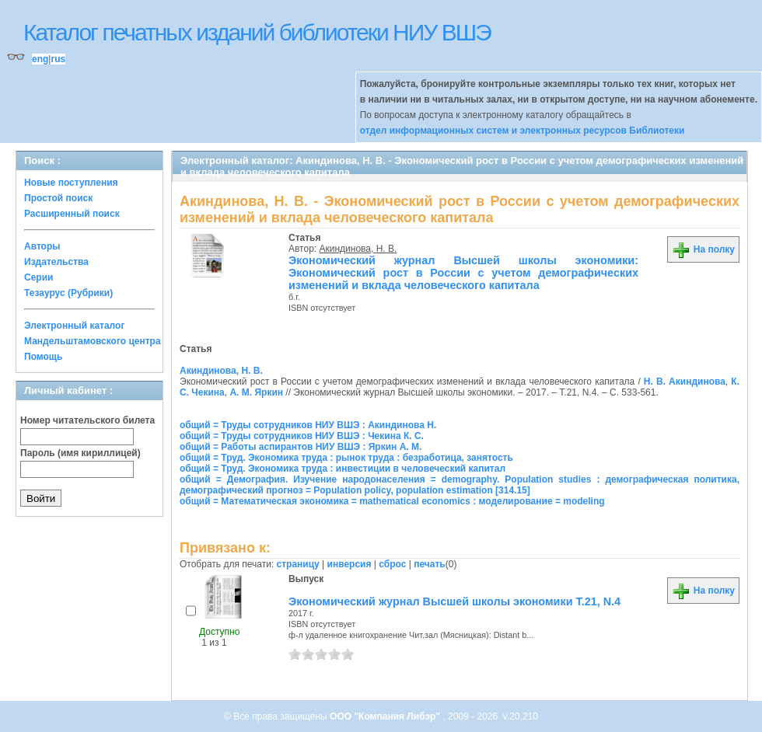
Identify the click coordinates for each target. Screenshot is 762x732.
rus (58, 59)
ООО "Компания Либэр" (386, 716)
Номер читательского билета (87, 420)
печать (430, 564)
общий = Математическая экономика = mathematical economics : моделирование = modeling (392, 501)
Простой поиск (58, 198)
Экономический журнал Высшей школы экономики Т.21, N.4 (454, 601)
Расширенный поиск (72, 213)
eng (40, 59)
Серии (38, 277)
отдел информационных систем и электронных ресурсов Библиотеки (522, 130)
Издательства (56, 261)
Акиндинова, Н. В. (358, 248)
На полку (703, 249)
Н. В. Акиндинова (684, 381)
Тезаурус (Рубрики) (68, 293)
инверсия (349, 564)
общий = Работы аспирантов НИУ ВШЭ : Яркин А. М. (300, 446)
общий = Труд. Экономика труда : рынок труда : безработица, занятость (346, 457)
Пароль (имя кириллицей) (80, 453)
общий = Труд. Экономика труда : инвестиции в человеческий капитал (342, 468)
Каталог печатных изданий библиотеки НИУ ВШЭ (257, 32)
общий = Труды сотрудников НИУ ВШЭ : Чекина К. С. (302, 435)
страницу (298, 564)
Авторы (42, 246)
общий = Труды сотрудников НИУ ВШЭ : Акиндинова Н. (308, 425)
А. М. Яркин (256, 392)
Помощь (43, 356)
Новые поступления (71, 182)
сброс (392, 564)
